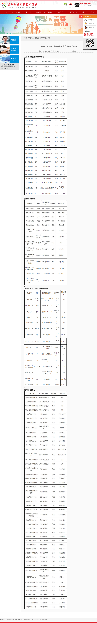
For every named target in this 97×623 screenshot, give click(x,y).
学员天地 (71, 12)
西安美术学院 (35, 619)
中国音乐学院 (43, 619)
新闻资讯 (60, 12)
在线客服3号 (89, 27)
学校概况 (17, 12)
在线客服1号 (89, 20)
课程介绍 (28, 12)
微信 (65, 7)
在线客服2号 (89, 23)
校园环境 (49, 12)
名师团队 (39, 12)
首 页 (8, 12)
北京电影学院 (10, 619)
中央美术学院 (27, 619)
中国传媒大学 (18, 619)
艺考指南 (81, 12)
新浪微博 (70, 7)
